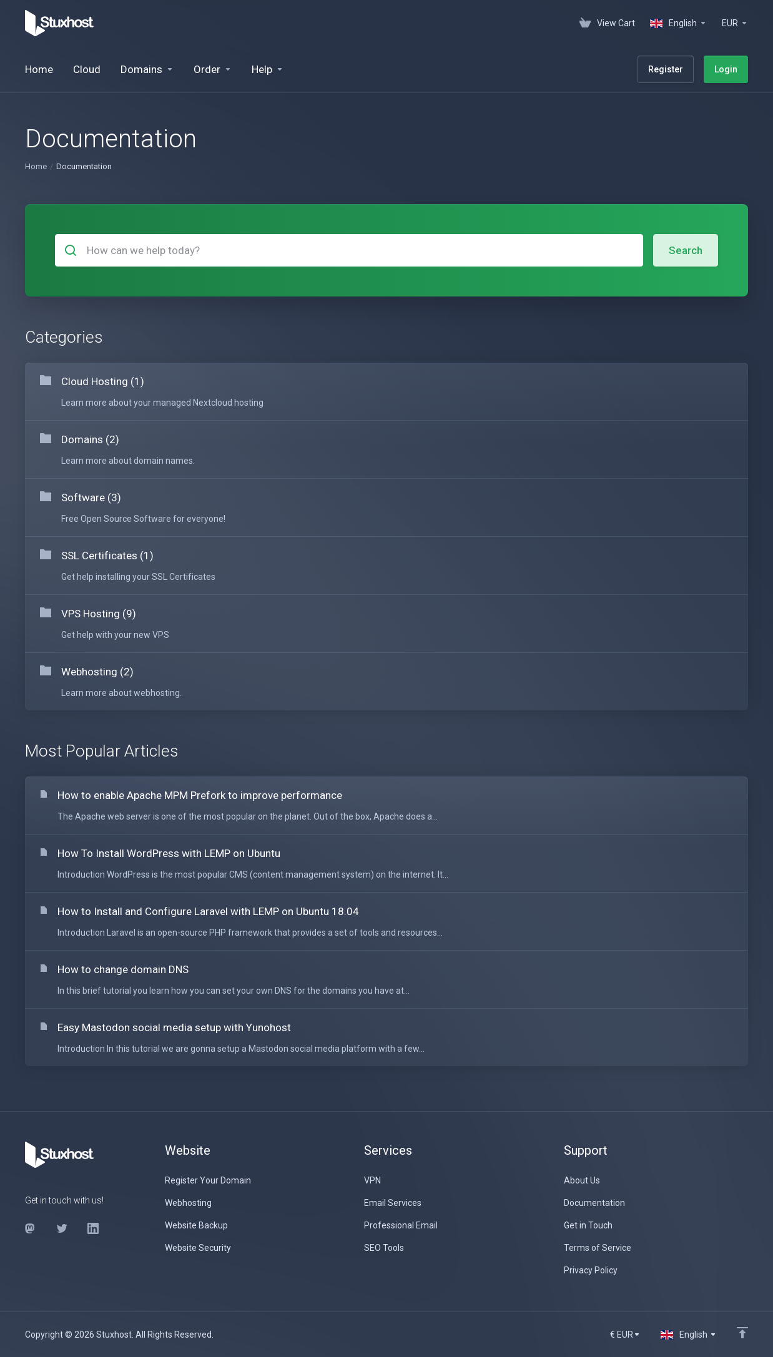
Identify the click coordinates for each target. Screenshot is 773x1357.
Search (685, 250)
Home (36, 166)
